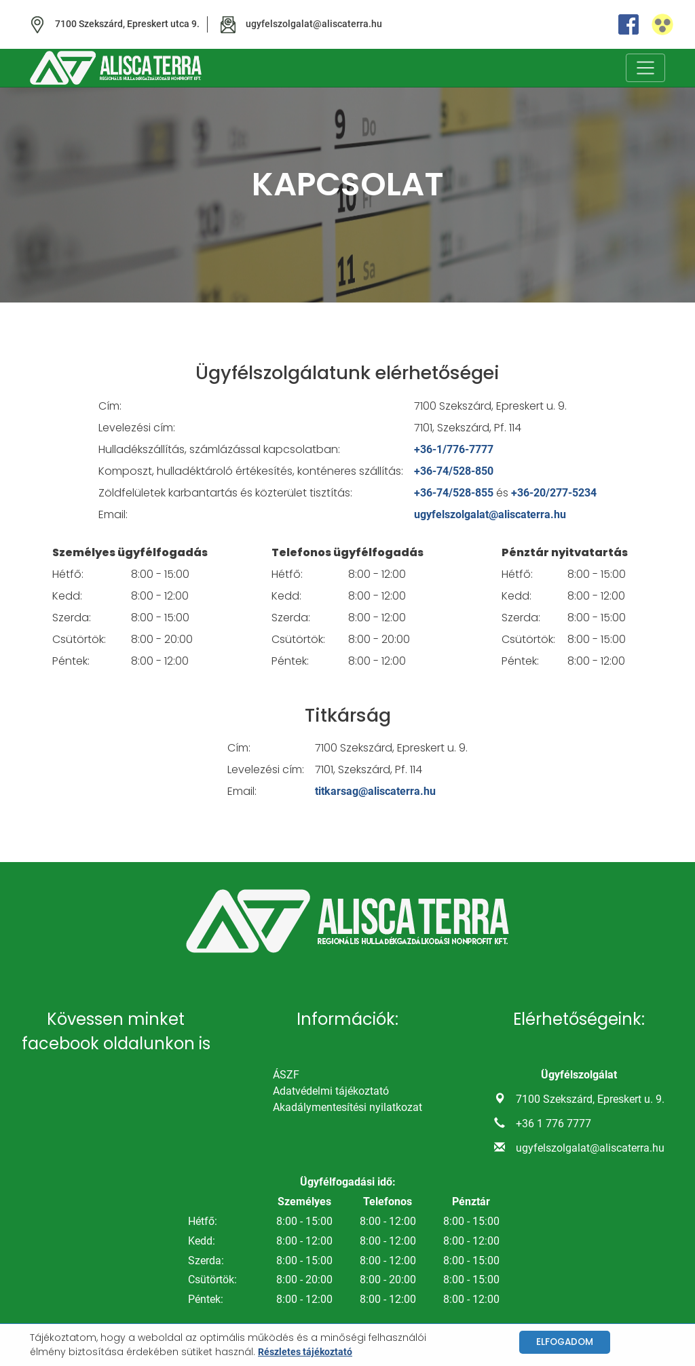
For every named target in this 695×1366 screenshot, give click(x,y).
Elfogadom (564, 1341)
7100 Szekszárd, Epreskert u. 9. (590, 1099)
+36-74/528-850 (453, 471)
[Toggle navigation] (645, 68)
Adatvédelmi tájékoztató (331, 1091)
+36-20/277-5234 (554, 492)
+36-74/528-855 (453, 492)
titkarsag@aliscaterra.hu (375, 791)
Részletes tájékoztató (305, 1351)
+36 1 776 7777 (553, 1123)
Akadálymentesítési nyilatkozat (347, 1107)
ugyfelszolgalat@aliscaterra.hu (490, 514)
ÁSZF (286, 1074)
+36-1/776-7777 (453, 449)
